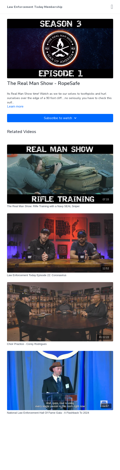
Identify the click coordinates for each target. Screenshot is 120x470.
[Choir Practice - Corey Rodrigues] (60, 344)
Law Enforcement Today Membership (34, 7)
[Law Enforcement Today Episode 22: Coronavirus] (60, 275)
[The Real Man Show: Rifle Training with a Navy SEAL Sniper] (60, 206)
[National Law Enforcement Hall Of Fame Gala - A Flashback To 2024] (60, 413)
